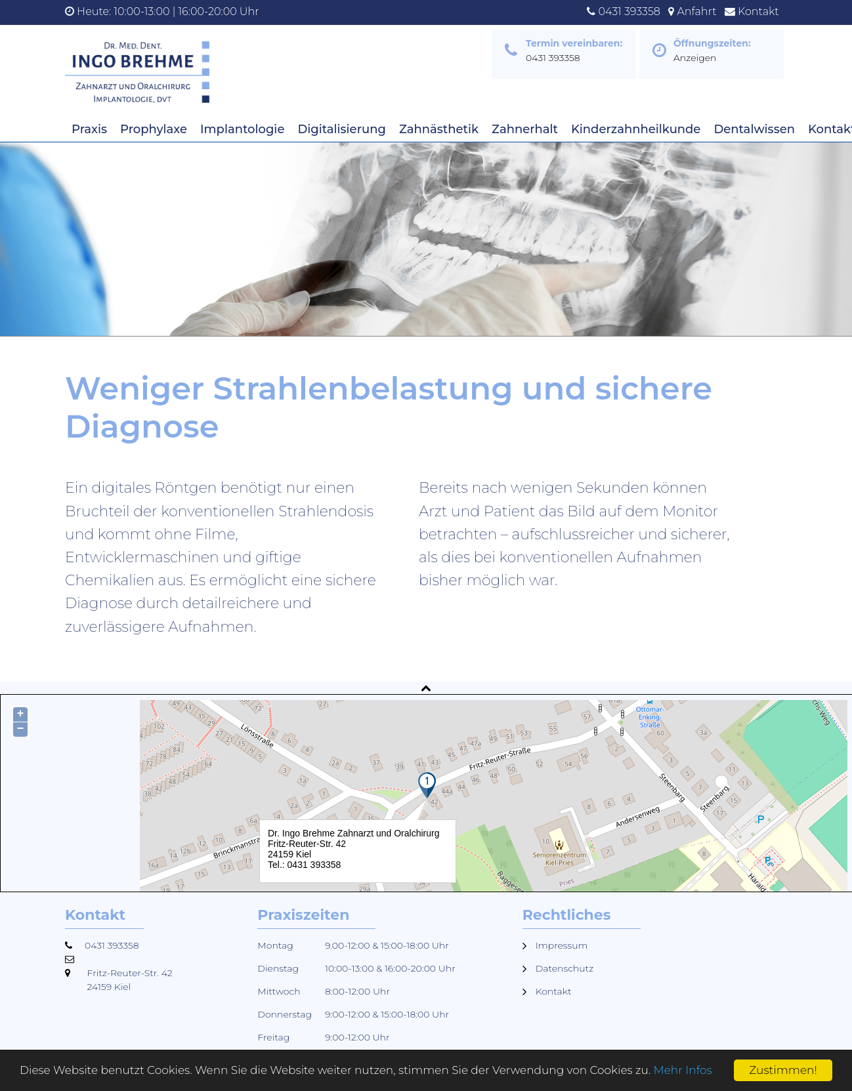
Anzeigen (695, 58)
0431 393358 (629, 11)
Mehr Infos (685, 1070)
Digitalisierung (341, 129)
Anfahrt (696, 11)
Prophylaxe (153, 129)
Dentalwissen (754, 129)
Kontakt (758, 11)
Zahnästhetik (439, 129)
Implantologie (242, 129)
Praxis (89, 129)
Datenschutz (565, 968)
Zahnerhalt (525, 129)
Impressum (562, 945)
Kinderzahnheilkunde (636, 129)
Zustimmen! (783, 1070)
